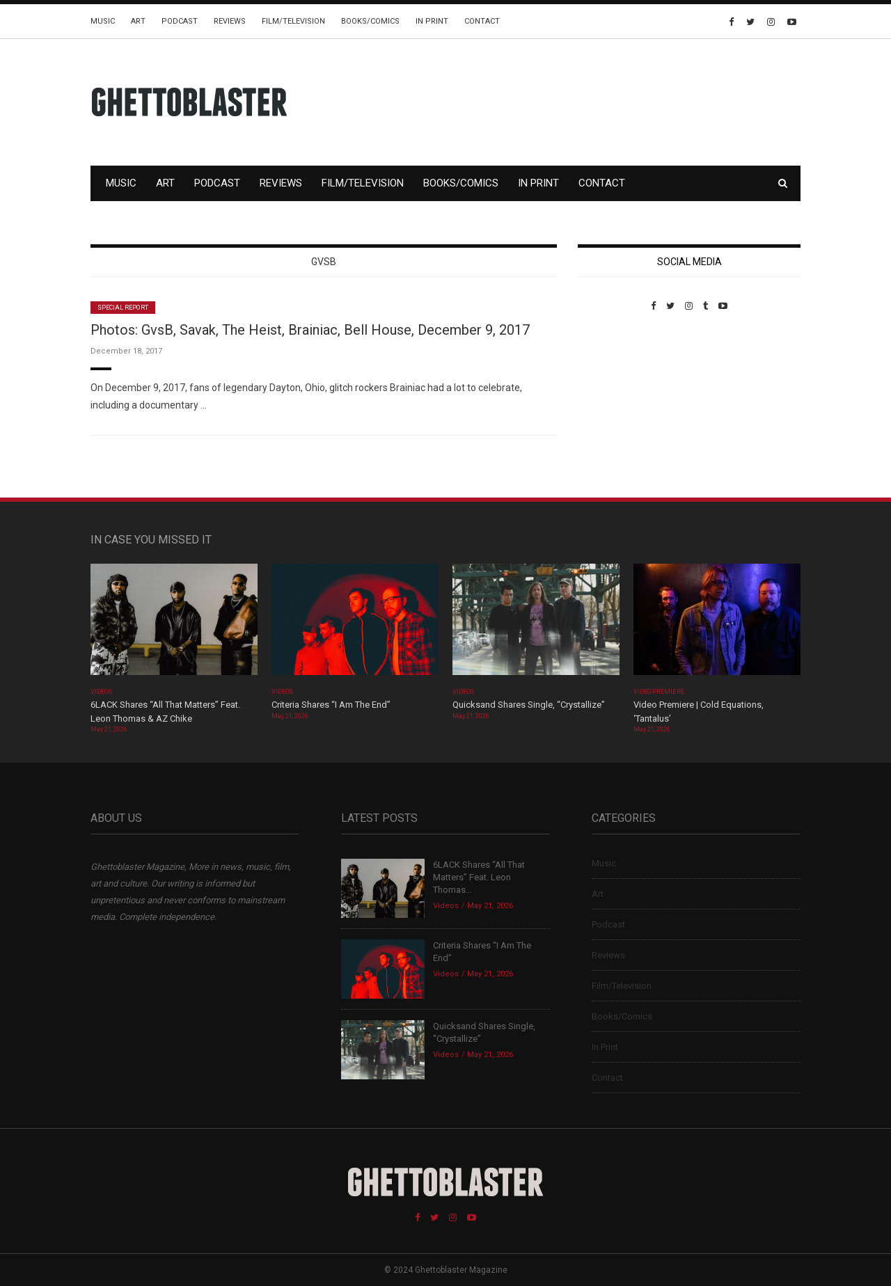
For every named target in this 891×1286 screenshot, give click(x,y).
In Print (432, 21)
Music (102, 21)
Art (138, 21)
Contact (482, 21)
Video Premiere (658, 691)
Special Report (122, 307)
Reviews (230, 21)
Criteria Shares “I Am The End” (331, 704)
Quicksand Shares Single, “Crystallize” (528, 704)
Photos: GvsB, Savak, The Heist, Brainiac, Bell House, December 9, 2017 (310, 330)
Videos (101, 691)
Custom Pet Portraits (618, 407)
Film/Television (293, 21)
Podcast (179, 21)
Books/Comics (370, 21)
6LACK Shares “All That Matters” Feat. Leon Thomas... (479, 877)
